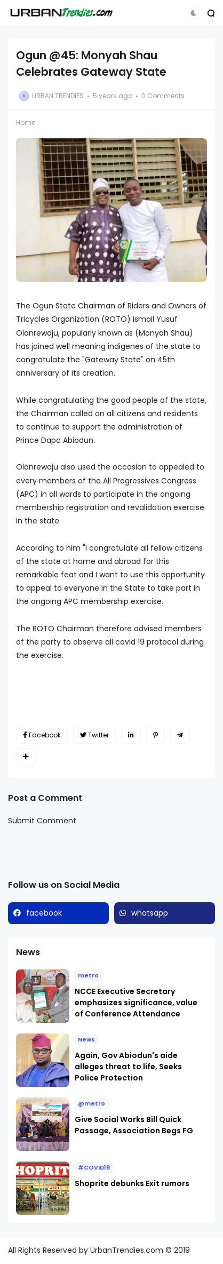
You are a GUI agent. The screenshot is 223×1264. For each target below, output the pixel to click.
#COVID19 (94, 1167)
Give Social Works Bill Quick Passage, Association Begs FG (134, 1125)
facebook (44, 913)
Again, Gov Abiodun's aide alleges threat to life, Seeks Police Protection (128, 1066)
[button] (193, 13)
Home (25, 122)
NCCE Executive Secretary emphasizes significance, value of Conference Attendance (136, 1002)
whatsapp (149, 913)
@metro (91, 1103)
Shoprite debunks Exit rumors (132, 1183)
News (86, 1039)
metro (88, 975)
